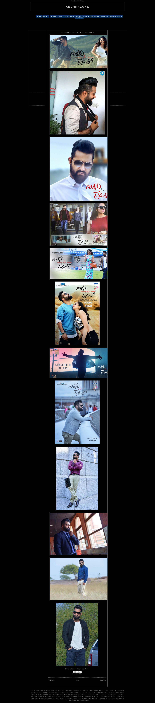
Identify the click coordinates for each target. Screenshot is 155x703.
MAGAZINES (95, 16)
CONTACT (79, 18)
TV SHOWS (104, 16)
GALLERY (54, 16)
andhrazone (77, 6)
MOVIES (45, 16)
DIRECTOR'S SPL (75, 16)
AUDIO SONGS (63, 16)
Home (77, 680)
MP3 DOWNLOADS (116, 16)
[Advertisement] (77, 13)
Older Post (103, 680)
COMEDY (86, 16)
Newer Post (51, 680)
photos (80, 673)
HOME (39, 16)
